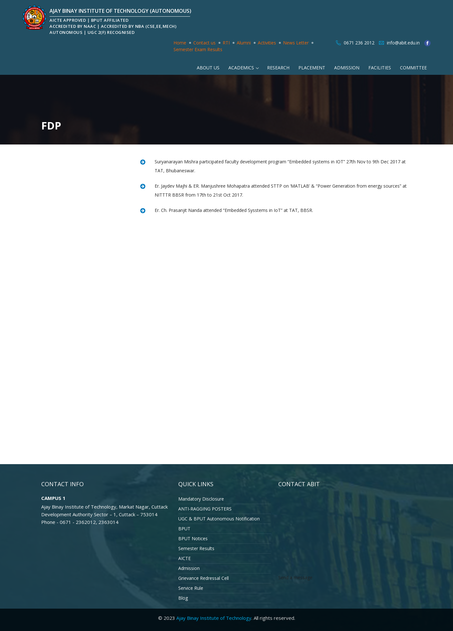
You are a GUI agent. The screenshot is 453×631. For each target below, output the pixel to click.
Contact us (204, 43)
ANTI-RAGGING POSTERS (205, 509)
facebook (427, 43)
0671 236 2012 (359, 43)
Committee (413, 68)
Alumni (244, 43)
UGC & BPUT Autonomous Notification (219, 519)
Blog (183, 598)
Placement (311, 68)
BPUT (184, 529)
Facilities (379, 68)
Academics (241, 68)
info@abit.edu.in (403, 43)
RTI (226, 43)
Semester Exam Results (197, 49)
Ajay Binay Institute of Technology (213, 618)
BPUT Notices (193, 538)
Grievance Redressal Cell (203, 578)
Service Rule (190, 588)
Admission (346, 68)
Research (278, 68)
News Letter (296, 43)
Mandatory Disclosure (201, 499)
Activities (267, 43)
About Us (208, 68)
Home (179, 43)
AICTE (184, 558)
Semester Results (196, 548)
